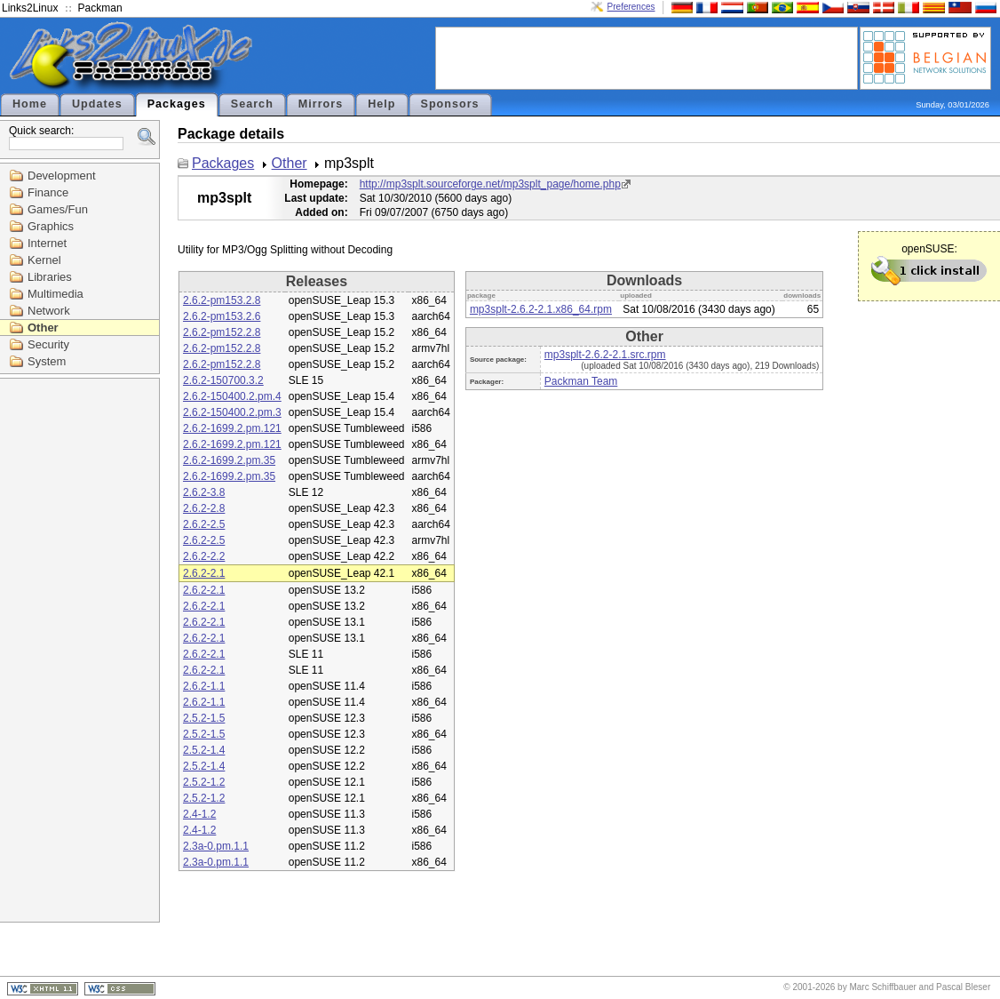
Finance (48, 192)
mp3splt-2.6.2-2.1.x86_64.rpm (541, 309)
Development (62, 175)
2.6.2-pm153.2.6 (221, 316)
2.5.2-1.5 (204, 718)
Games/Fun (58, 209)
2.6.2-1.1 (204, 686)
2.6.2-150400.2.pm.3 (232, 412)
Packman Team (580, 381)
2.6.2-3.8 (204, 492)
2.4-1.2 (199, 814)
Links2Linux (30, 8)
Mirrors (320, 104)
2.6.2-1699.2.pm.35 (229, 460)
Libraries (50, 277)
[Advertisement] (646, 57)
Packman (100, 8)
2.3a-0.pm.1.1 (216, 846)
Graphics (51, 226)
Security (48, 344)
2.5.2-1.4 (204, 750)
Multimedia (55, 293)
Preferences (631, 7)
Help (381, 104)
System (47, 361)
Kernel (44, 260)
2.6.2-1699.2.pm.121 (232, 428)
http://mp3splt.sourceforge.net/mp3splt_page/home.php (490, 184)
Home (29, 104)
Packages (176, 104)
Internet (47, 243)
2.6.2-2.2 (204, 556)
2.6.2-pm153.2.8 (221, 300)
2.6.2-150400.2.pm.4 (232, 396)
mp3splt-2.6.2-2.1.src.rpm (605, 354)
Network (49, 310)
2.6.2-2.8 (204, 508)
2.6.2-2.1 (204, 573)
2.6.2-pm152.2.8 (221, 332)
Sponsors (450, 104)
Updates (97, 104)
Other (43, 327)
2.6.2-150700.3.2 (223, 380)
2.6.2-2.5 (204, 524)
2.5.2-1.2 (204, 782)
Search (252, 104)
